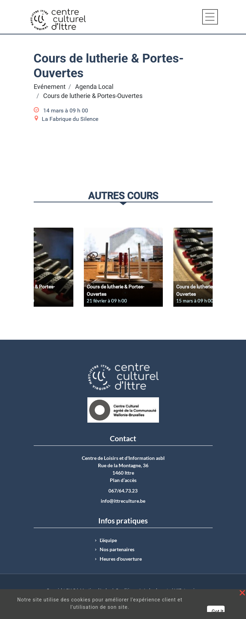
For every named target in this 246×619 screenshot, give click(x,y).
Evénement (50, 86)
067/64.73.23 (123, 491)
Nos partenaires (117, 549)
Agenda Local (94, 86)
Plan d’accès (123, 480)
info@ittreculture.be (123, 501)
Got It (218, 611)
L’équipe (108, 540)
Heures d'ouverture (121, 559)
